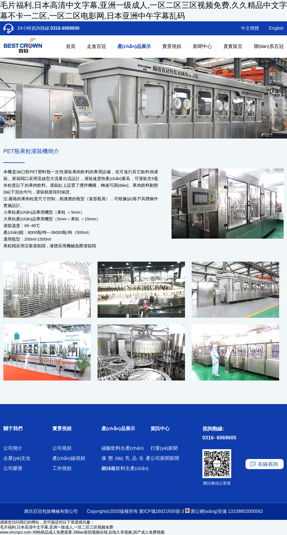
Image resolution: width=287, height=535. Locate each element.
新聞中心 (202, 46)
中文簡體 (250, 28)
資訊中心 (160, 428)
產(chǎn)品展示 (134, 46)
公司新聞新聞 (165, 458)
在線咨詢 (268, 464)
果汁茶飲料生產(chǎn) (125, 468)
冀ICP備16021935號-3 (161, 511)
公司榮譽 (12, 468)
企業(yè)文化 (17, 458)
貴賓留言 (232, 46)
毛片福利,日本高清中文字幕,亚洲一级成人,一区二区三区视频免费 (56, 527)
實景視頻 (171, 46)
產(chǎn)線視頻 (68, 458)
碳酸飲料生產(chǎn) (122, 448)
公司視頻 (61, 448)
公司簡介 (12, 448)
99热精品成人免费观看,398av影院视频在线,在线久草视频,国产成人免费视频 (99, 532)
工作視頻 (61, 468)
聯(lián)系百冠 (269, 46)
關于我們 (12, 428)
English (276, 28)
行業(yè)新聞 (164, 448)
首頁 (70, 46)
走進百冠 (96, 46)
